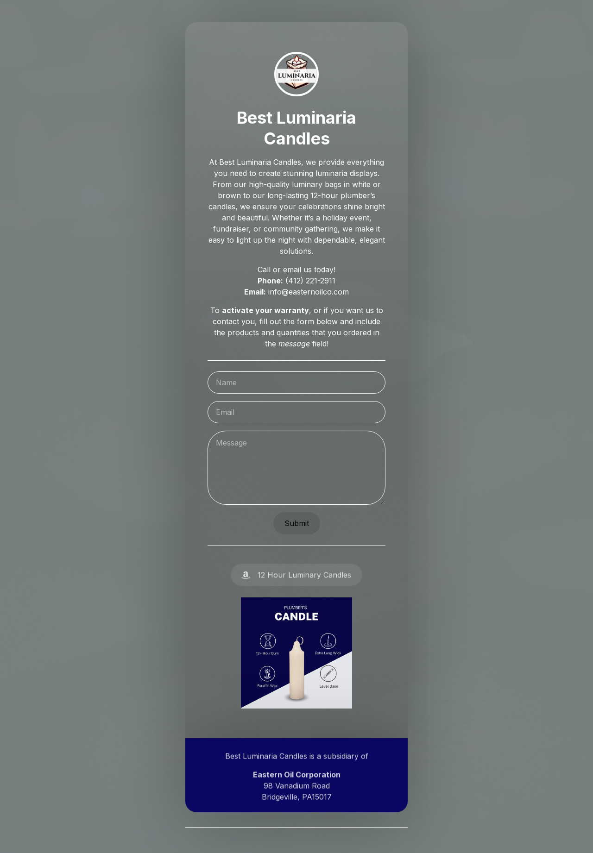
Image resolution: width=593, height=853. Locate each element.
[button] (296, 578)
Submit (296, 523)
